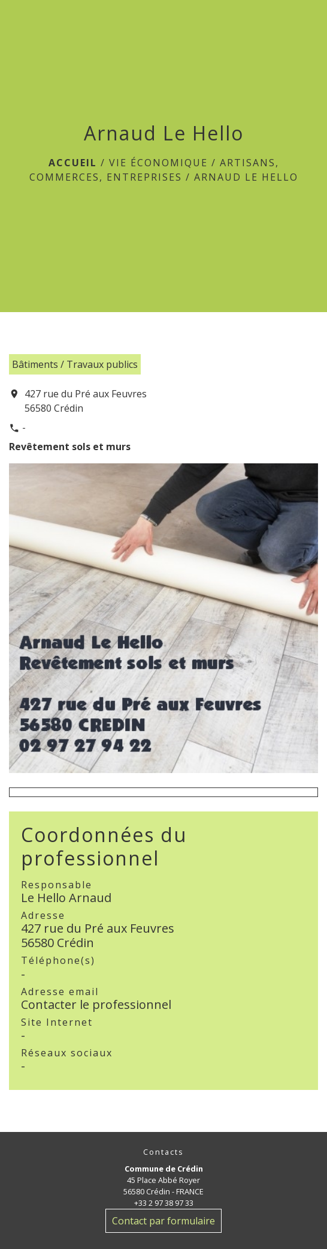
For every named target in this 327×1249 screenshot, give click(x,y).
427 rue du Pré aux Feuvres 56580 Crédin (86, 401)
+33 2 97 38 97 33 (163, 1202)
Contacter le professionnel (96, 1004)
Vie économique (158, 162)
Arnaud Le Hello (246, 177)
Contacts (163, 1152)
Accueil (73, 162)
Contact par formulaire (163, 1220)
